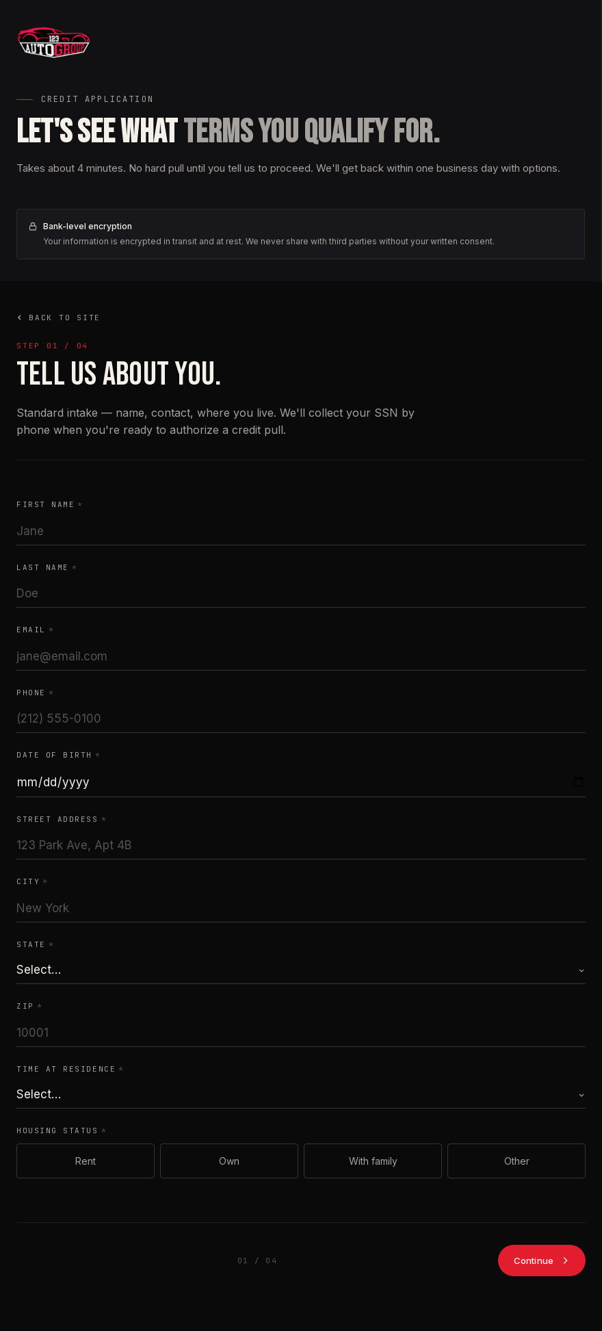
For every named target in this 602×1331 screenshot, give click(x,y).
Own (229, 1161)
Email (35, 629)
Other (516, 1161)
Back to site (58, 317)
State (35, 944)
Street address (61, 819)
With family (373, 1161)
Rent (85, 1161)
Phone (35, 692)
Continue (542, 1260)
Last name (46, 567)
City (32, 881)
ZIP (29, 1006)
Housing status (61, 1130)
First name (49, 504)
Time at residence (70, 1069)
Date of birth (58, 755)
